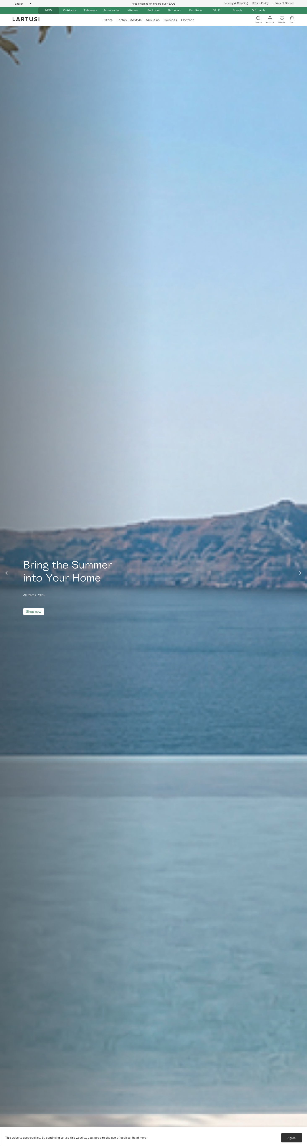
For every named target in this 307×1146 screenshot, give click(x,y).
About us (153, 20)
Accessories (111, 10)
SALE (216, 10)
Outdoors (69, 10)
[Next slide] (300, 573)
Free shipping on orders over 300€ (153, 3)
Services (170, 20)
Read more (139, 1138)
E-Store (106, 20)
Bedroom (153, 10)
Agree (291, 1138)
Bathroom (174, 10)
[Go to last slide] (6, 573)
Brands (237, 10)
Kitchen (132, 10)
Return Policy (260, 3)
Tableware (90, 10)
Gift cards (258, 10)
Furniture (195, 10)
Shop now (33, 612)
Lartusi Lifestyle (129, 20)
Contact (187, 20)
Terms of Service (283, 3)
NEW (48, 10)
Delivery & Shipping (235, 3)
